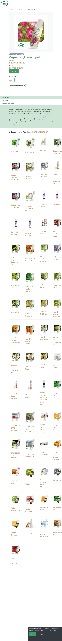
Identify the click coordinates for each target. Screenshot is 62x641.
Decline (41, 634)
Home (12, 9)
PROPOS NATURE (40, 131)
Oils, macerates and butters (16, 54)
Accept (33, 634)
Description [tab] (5, 97)
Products (19, 9)
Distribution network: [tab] (8, 103)
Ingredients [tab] (5, 100)
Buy (14, 71)
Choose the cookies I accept (36, 638)
